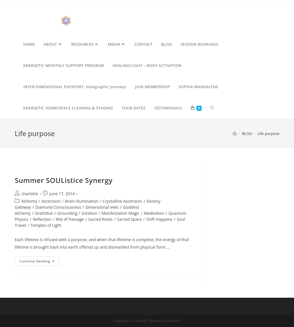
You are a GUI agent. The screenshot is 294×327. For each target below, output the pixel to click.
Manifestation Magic (121, 213)
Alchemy (29, 201)
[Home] (235, 133)
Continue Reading (39, 262)
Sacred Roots (100, 219)
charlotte (29, 193)
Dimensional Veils (102, 207)
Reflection (42, 219)
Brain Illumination (81, 201)
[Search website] (212, 108)
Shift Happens (159, 219)
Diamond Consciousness (58, 207)
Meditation (154, 213)
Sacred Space (129, 219)
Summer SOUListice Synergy (64, 180)
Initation (89, 213)
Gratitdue (44, 213)
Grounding (67, 213)
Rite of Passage (70, 219)
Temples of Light (45, 225)
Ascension (51, 201)
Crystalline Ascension (122, 201)
